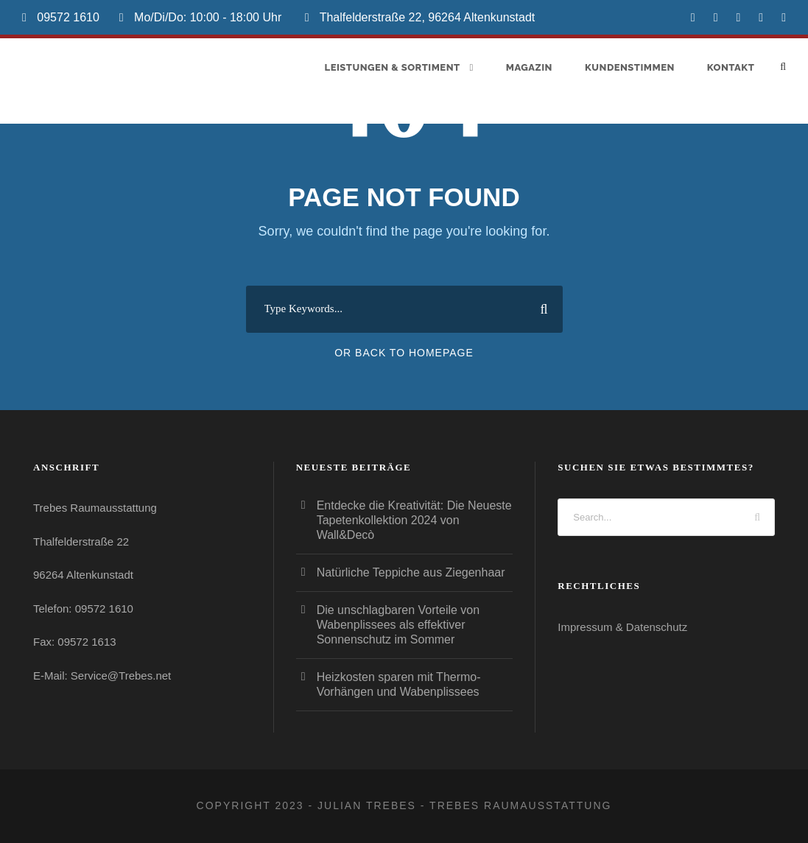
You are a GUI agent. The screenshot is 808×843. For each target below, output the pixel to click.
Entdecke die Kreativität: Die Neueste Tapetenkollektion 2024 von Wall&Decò (414, 520)
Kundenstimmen (630, 67)
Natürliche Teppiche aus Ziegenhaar (411, 572)
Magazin (529, 67)
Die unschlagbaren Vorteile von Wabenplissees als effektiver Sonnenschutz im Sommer (398, 625)
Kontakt (730, 67)
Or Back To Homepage (404, 353)
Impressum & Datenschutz (622, 627)
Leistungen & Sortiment (392, 67)
